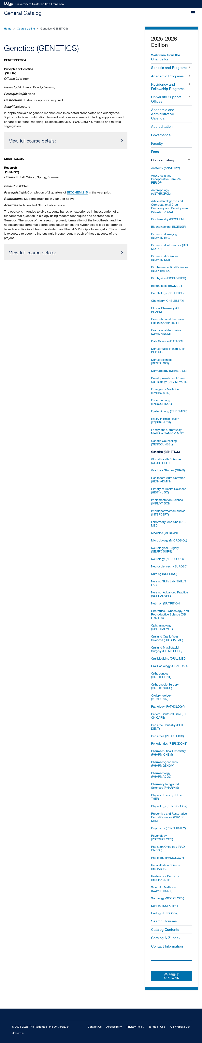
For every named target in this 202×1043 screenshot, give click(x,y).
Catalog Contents (165, 929)
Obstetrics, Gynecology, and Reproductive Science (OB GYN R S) (170, 614)
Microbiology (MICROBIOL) (169, 540)
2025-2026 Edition (164, 41)
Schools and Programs (169, 67)
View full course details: (32, 140)
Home (7, 28)
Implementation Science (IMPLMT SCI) (167, 501)
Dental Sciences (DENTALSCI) (161, 361)
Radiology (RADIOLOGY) (167, 857)
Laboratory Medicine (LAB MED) (168, 523)
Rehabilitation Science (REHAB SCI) (165, 866)
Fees (155, 151)
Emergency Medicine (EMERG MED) (165, 390)
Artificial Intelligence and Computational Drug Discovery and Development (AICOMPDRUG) (170, 206)
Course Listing (26, 28)
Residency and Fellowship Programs (167, 86)
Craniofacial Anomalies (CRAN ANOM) (166, 331)
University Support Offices (166, 99)
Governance (161, 135)
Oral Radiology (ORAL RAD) (169, 666)
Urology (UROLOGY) (164, 913)
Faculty (157, 143)
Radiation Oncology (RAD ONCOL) (168, 848)
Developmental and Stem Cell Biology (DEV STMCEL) (169, 379)
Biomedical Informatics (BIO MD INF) (169, 246)
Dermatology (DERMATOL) (169, 370)
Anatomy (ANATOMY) (165, 168)
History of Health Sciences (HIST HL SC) (168, 490)
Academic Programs (167, 76)
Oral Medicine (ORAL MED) (168, 658)
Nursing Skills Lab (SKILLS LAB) (168, 583)
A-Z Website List (180, 1026)
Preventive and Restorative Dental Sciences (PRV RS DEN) (169, 817)
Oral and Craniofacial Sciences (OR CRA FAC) (167, 638)
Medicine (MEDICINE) (165, 533)
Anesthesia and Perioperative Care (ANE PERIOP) (167, 179)
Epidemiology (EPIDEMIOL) (169, 411)
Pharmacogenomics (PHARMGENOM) (164, 763)
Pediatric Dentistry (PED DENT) (167, 726)
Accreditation (162, 126)
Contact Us (95, 1026)
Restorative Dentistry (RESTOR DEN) (165, 877)
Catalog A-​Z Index (165, 938)
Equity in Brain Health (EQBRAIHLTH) (165, 420)
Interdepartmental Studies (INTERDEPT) (168, 512)
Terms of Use (157, 1026)
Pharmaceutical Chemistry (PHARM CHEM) (168, 752)
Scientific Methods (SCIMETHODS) (163, 888)
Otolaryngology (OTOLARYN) (161, 697)
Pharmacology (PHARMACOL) (161, 774)
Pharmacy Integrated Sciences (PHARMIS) (165, 785)
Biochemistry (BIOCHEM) (167, 219)
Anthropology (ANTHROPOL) (161, 191)
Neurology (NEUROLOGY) (168, 559)
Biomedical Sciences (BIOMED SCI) (165, 257)
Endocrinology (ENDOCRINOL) (161, 401)
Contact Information (167, 946)
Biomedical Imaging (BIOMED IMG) (164, 235)
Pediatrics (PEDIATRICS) (167, 736)
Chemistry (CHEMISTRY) (167, 300)
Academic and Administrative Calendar (162, 113)
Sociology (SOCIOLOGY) (167, 898)
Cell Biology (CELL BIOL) (167, 293)
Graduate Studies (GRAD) (168, 470)
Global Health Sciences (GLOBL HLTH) (166, 461)
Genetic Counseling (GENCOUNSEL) (164, 442)
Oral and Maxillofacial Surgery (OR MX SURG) (166, 649)
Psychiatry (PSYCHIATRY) (168, 828)
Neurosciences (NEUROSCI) (169, 566)
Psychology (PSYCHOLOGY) (162, 837)
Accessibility (114, 1026)
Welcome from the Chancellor (165, 57)
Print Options (171, 976)
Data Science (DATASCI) (167, 341)
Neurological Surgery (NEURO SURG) (165, 549)
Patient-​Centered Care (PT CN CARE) (168, 715)
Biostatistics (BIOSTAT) (166, 285)
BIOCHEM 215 (77, 192)
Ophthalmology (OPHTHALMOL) (162, 627)
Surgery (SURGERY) (164, 905)
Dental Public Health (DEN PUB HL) (168, 350)
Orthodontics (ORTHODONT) (161, 675)
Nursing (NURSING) (164, 574)
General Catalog (22, 12)
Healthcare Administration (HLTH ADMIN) (168, 479)
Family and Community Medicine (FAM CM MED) (167, 431)
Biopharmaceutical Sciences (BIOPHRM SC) (169, 268)
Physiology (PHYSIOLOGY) (169, 806)
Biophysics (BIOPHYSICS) (168, 278)
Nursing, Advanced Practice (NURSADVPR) (169, 594)
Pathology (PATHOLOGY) (168, 706)
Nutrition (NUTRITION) (165, 603)
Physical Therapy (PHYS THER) (167, 796)
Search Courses (164, 921)
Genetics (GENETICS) (165, 451)
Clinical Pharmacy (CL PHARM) (165, 309)
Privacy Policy (135, 1026)
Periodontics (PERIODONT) (169, 743)
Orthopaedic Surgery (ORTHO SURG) (165, 686)
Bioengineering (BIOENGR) (168, 226)
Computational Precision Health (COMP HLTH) (167, 320)
